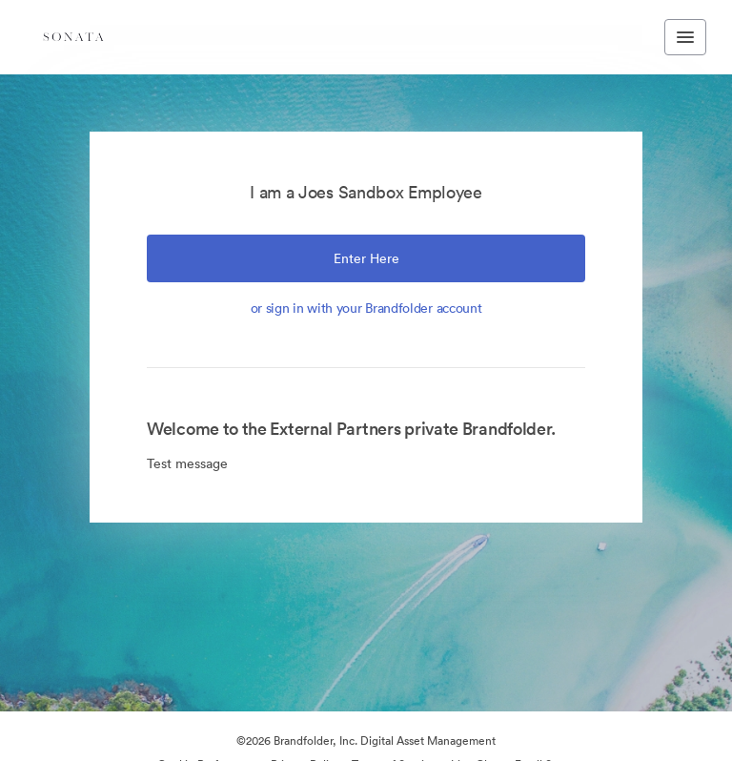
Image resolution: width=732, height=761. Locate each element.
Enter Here (366, 258)
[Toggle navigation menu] (685, 37)
